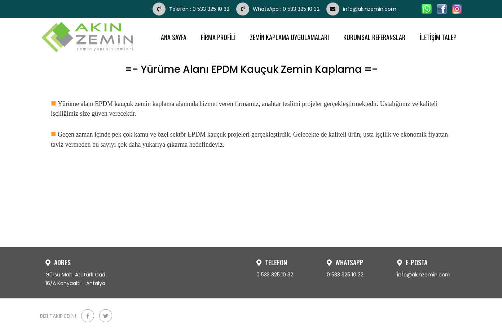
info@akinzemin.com (361, 9)
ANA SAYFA (173, 37)
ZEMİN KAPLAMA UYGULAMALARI (289, 37)
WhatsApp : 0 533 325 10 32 (278, 9)
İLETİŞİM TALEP (438, 37)
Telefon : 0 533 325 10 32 (192, 9)
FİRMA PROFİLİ (218, 37)
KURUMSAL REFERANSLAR (374, 37)
